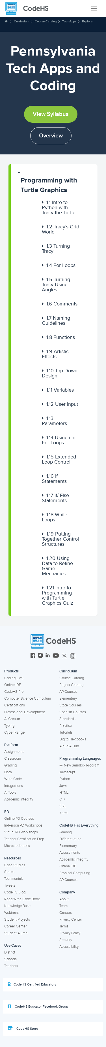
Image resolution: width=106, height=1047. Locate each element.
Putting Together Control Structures (60, 539)
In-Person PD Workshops (23, 825)
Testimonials (13, 878)
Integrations (13, 785)
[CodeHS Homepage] (29, 8)
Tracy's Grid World (60, 229)
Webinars (11, 912)
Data (8, 772)
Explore (87, 21)
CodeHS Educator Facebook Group (38, 1006)
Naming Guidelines (56, 320)
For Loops (60, 265)
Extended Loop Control (59, 459)
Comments (61, 304)
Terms (63, 926)
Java (63, 785)
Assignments (14, 751)
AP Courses (68, 691)
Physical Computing (74, 873)
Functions (60, 337)
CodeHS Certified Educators (32, 984)
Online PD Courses (19, 818)
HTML (64, 792)
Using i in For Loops (58, 440)
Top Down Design (59, 373)
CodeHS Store (23, 1028)
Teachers (11, 966)
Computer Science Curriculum (27, 698)
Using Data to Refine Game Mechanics (57, 566)
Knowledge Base (17, 906)
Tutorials (66, 732)
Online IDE (12, 685)
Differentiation (70, 839)
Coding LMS (13, 678)
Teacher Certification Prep (24, 839)
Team (63, 906)
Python (64, 779)
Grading (10, 765)
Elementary (68, 698)
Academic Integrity (18, 799)
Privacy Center (70, 919)
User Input (62, 404)
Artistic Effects (55, 354)
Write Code (13, 779)
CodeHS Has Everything (79, 825)
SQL (62, 806)
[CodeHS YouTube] (56, 656)
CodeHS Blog (14, 892)
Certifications (14, 705)
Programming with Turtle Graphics (49, 185)
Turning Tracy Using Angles (56, 284)
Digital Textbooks (72, 739)
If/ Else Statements (55, 498)
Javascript (67, 772)
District (9, 952)
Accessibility (69, 946)
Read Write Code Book (22, 899)
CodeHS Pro (13, 691)
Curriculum (21, 21)
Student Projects (17, 919)
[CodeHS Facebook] (33, 656)
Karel (63, 813)
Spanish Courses (72, 712)
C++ (62, 799)
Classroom (12, 758)
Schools (10, 959)
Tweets (9, 885)
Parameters (54, 420)
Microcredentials (17, 846)
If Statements (54, 478)
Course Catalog (46, 21)
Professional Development (24, 712)
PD (6, 812)
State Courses (70, 705)
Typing (9, 725)
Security (65, 940)
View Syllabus (51, 114)
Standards (67, 719)
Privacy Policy (69, 933)
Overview (51, 135)
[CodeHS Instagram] (40, 656)
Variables (60, 390)
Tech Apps (69, 21)
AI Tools (10, 792)
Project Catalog (71, 685)
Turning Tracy (56, 248)
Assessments (69, 852)
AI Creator (12, 719)
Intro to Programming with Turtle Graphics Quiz (57, 595)
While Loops (54, 517)
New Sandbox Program (79, 765)
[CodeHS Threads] (72, 656)
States (9, 872)
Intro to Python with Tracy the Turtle (58, 207)
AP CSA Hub (69, 746)
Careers (65, 912)
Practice (65, 725)
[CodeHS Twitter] (64, 656)
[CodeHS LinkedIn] (47, 656)
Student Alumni (16, 933)
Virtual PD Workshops (21, 832)
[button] (54, 182)
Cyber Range (14, 732)
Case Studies (14, 865)
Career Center (15, 926)
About (64, 899)
